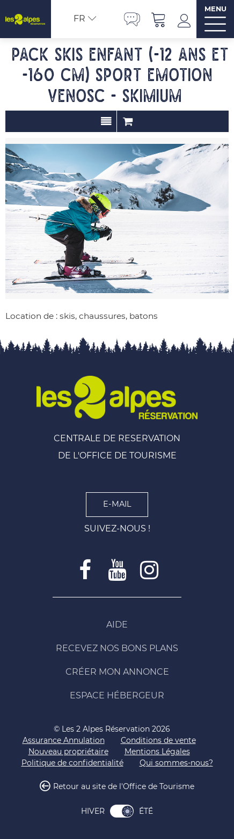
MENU (215, 9)
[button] (158, 19)
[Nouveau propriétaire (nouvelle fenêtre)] (68, 751)
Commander (127, 121)
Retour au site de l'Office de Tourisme (123, 786)
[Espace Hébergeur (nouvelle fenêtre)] (117, 695)
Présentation (106, 121)
